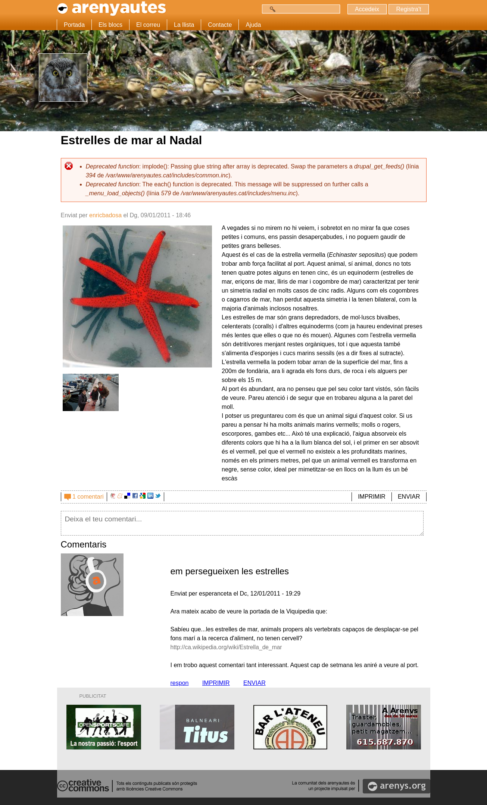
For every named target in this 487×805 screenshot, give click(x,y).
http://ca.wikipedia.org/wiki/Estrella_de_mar (228, 647)
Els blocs (110, 25)
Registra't (408, 9)
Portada (74, 25)
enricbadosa (105, 215)
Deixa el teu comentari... (242, 523)
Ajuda (253, 25)
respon (180, 683)
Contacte (220, 25)
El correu (148, 25)
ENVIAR (409, 496)
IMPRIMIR (371, 496)
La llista (184, 25)
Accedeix (367, 9)
